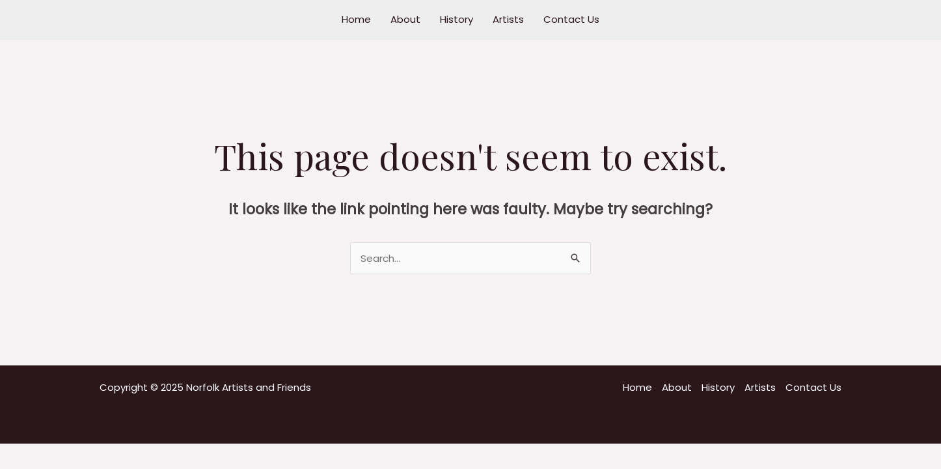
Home (356, 19)
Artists (508, 19)
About (405, 19)
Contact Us (571, 19)
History (456, 19)
